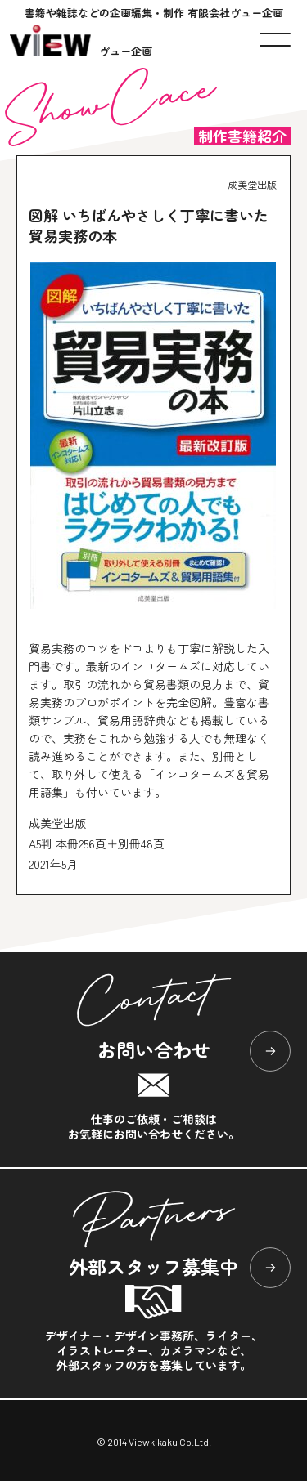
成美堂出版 (252, 184)
